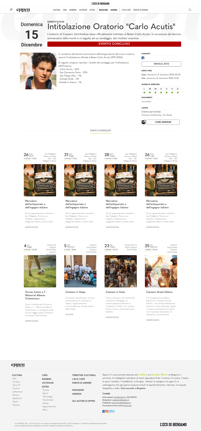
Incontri (69, 314)
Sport (45, 393)
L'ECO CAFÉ (126, 10)
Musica (16, 395)
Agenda (76, 394)
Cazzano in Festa (115, 292)
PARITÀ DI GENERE (140, 10)
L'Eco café (78, 379)
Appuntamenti (49, 407)
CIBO (65, 10)
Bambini (46, 379)
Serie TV (16, 385)
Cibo (45, 375)
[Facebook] (143, 57)
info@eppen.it (120, 397)
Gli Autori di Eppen (83, 401)
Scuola (46, 390)
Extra (45, 387)
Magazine (78, 390)
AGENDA (113, 10)
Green (46, 403)
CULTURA (56, 10)
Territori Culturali (84, 375)
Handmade (48, 400)
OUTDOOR (83, 10)
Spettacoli (17, 398)
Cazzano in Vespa (75, 292)
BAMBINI (72, 10)
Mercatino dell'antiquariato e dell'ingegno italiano (36, 204)
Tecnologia (48, 397)
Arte (14, 379)
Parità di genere (81, 383)
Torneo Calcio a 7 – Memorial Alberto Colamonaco (36, 295)
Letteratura (18, 392)
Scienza (16, 405)
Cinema (16, 382)
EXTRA (92, 10)
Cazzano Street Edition (159, 292)
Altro (45, 410)
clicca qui (128, 406)
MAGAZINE (103, 10)
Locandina (146, 102)
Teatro (15, 402)
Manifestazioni (55, 22)
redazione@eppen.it (120, 400)
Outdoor (47, 383)
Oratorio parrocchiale (151, 111)
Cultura (17, 375)
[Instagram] (107, 411)
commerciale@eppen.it (121, 403)
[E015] (111, 411)
